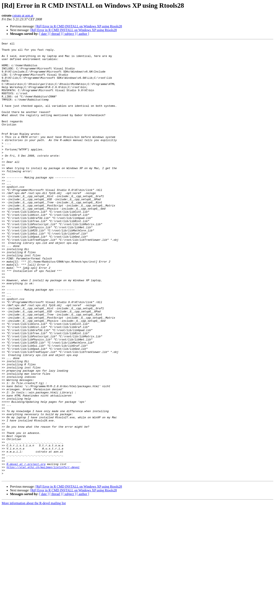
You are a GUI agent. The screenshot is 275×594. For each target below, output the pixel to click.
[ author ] (83, 34)
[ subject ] (69, 34)
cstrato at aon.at (22, 15)
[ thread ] (55, 34)
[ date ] (44, 34)
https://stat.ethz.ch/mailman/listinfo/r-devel (42, 552)
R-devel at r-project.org (25, 549)
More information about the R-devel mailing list (34, 590)
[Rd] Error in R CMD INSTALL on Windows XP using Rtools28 (79, 26)
